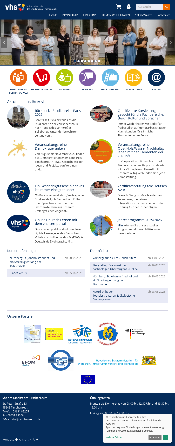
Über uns (90, 15)
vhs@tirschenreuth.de (26, 419)
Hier (120, 225)
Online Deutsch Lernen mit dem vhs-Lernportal (56, 222)
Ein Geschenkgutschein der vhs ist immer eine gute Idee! (59, 188)
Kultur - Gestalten (41, 89)
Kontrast (10, 439)
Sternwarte (143, 15)
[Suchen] (166, 7)
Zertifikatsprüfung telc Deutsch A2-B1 (142, 188)
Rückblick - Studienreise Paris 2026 (58, 112)
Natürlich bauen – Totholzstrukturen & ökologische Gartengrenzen (114, 295)
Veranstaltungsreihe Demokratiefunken (51, 146)
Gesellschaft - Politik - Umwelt (18, 91)
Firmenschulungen (116, 15)
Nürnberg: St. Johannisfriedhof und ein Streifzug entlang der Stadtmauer (32, 262)
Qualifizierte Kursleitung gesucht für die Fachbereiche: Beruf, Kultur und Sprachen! (141, 114)
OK (165, 437)
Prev (4, 42)
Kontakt (164, 15)
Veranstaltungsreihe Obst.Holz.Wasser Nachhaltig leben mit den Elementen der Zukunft (141, 150)
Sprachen (87, 89)
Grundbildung (133, 89)
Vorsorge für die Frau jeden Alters (114, 258)
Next (171, 42)
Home (53, 15)
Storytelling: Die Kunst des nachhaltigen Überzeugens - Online (115, 267)
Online (156, 89)
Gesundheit (64, 89)
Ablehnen (154, 437)
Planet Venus (18, 273)
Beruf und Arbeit (110, 89)
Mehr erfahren (114, 437)
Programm (70, 15)
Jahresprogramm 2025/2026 (140, 220)
